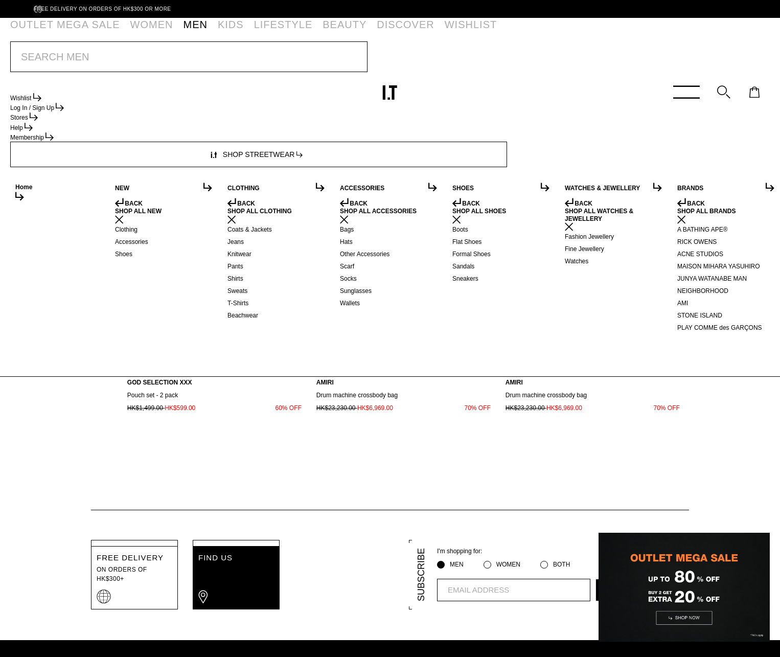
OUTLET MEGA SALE (49, 33)
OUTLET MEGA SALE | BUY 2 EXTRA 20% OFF (368, 60)
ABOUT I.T (350, 603)
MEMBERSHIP (223, 603)
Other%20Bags (209, 85)
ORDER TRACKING (289, 603)
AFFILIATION (401, 603)
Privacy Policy (202, 636)
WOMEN (108, 33)
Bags (169, 85)
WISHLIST (343, 33)
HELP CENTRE (163, 603)
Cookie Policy (316, 636)
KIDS (171, 33)
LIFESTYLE (210, 33)
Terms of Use (260, 636)
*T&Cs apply (461, 60)
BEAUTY (254, 33)
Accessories (133, 85)
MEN (142, 33)
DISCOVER (298, 33)
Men (98, 85)
